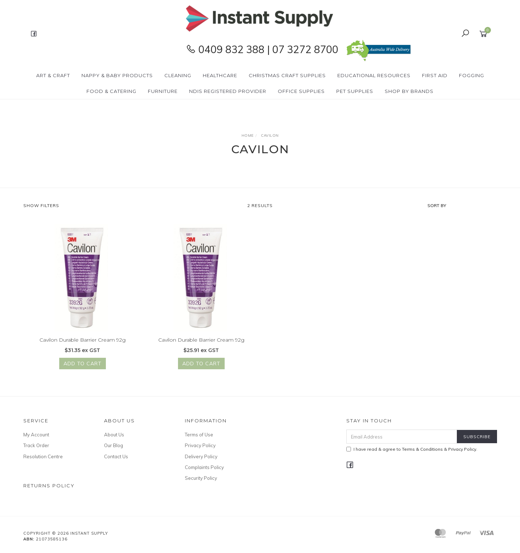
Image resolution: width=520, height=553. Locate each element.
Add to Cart (83, 364)
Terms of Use (199, 434)
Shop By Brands (409, 91)
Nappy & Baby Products (117, 75)
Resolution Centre (43, 456)
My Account (36, 434)
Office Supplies (301, 91)
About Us (114, 434)
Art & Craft (53, 75)
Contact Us (116, 456)
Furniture (163, 91)
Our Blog (113, 445)
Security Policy (201, 478)
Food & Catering (111, 91)
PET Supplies (354, 91)
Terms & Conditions (422, 449)
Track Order (36, 445)
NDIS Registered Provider (227, 91)
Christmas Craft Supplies (287, 75)
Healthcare (220, 75)
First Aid (435, 75)
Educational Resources (374, 75)
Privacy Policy (200, 445)
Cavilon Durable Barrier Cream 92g (82, 340)
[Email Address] (401, 437)
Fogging (471, 75)
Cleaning (177, 75)
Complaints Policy (204, 467)
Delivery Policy (201, 456)
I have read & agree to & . (411, 449)
